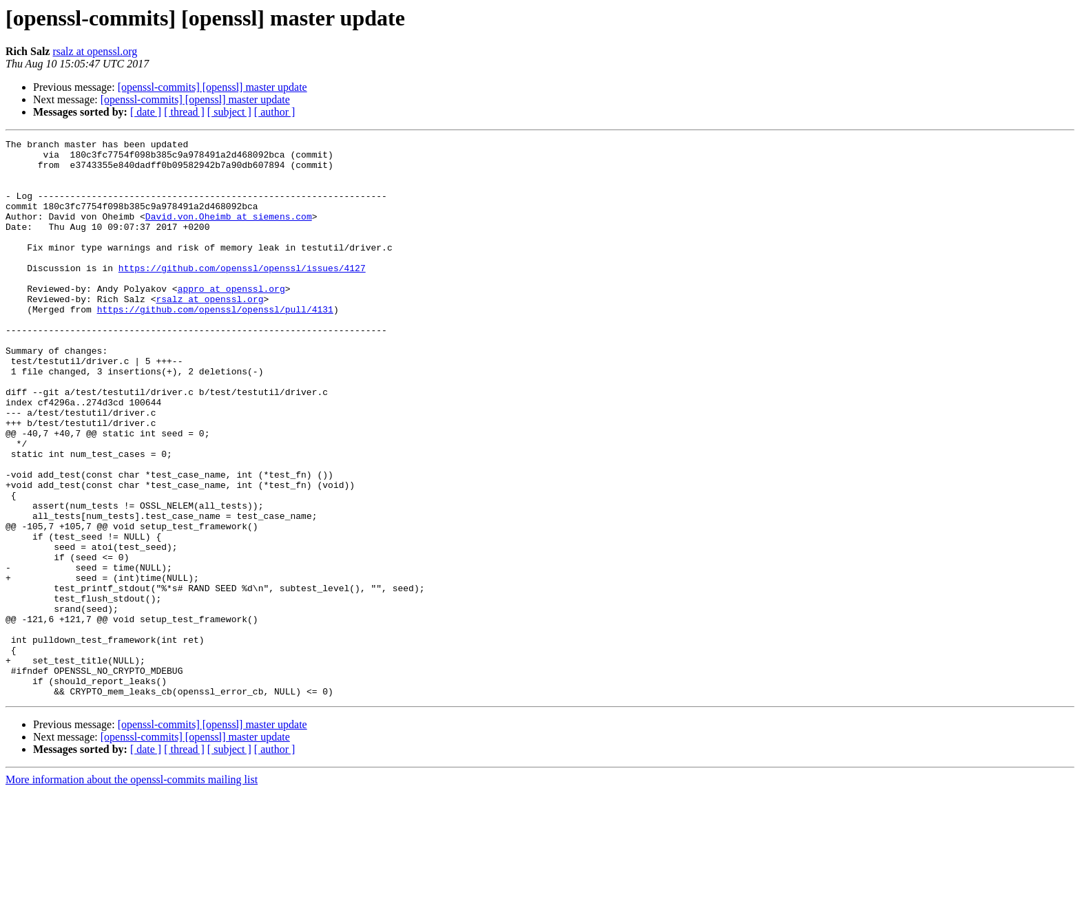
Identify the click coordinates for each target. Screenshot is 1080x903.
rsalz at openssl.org (94, 51)
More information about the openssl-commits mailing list (132, 891)
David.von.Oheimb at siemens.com (228, 232)
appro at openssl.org (231, 319)
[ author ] (274, 112)
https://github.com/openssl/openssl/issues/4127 (242, 294)
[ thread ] (184, 112)
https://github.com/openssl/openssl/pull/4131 (215, 344)
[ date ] (145, 112)
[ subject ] (229, 112)
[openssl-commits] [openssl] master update (212, 87)
